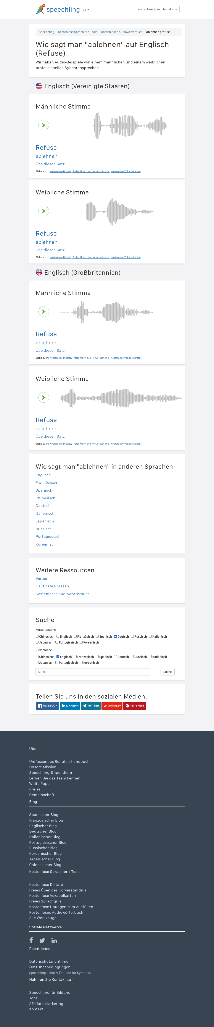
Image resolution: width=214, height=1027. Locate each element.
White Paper (40, 783)
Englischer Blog (43, 825)
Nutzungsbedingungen (50, 967)
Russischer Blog (43, 848)
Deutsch (43, 505)
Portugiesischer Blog (47, 842)
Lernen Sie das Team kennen (54, 778)
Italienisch (45, 513)
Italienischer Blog (44, 837)
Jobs (33, 998)
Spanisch (44, 490)
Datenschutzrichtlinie (48, 961)
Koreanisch (46, 544)
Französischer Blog (46, 820)
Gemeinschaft (42, 794)
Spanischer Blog (43, 814)
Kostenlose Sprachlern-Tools (157, 9)
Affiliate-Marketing (46, 1003)
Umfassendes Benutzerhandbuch (59, 761)
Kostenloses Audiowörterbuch (121, 32)
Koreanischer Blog (45, 853)
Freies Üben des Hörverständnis (57, 890)
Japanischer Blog (44, 859)
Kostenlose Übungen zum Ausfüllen (61, 906)
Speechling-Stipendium (50, 772)
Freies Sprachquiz (45, 901)
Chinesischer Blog (45, 864)
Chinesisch (45, 498)
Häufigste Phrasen (52, 586)
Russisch (44, 529)
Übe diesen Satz (50, 164)
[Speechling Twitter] (45, 941)
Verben (42, 578)
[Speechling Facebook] (33, 941)
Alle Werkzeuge (42, 917)
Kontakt (36, 1009)
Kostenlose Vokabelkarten (52, 895)
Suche (167, 672)
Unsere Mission (42, 767)
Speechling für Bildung (49, 992)
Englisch (43, 475)
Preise (34, 789)
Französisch (46, 482)
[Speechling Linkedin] (57, 941)
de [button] (86, 9)
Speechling (46, 32)
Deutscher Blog (42, 831)
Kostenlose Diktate (46, 884)
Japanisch (45, 521)
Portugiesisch (48, 536)
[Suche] (93, 671)
